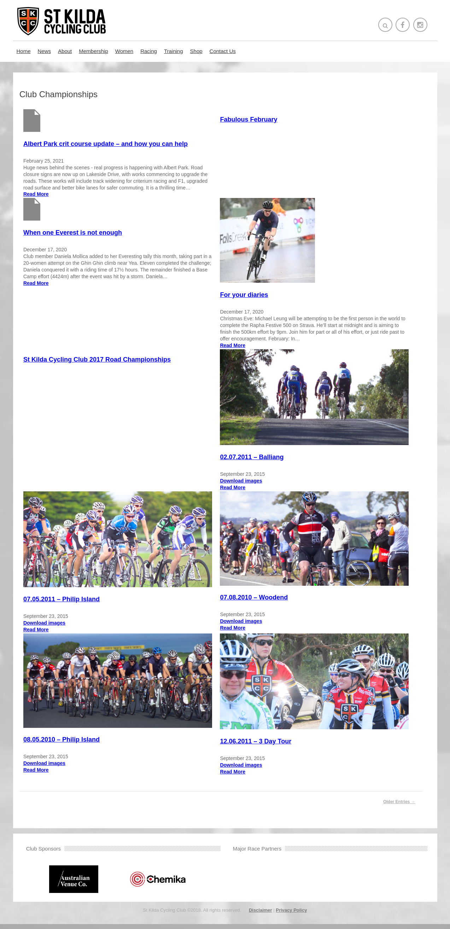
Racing (148, 51)
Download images (246, 482)
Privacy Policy (291, 915)
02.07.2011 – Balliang (257, 458)
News (44, 51)
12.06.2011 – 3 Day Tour (261, 746)
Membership (93, 51)
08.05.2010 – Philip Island (62, 744)
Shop (196, 51)
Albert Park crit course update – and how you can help (106, 143)
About (65, 51)
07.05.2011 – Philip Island (62, 602)
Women (124, 51)
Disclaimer (260, 915)
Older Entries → (399, 806)
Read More (36, 194)
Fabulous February (253, 119)
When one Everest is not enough (73, 232)
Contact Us (223, 51)
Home (24, 51)
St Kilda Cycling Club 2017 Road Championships (97, 358)
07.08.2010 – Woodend (259, 600)
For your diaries (249, 294)
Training (173, 51)
